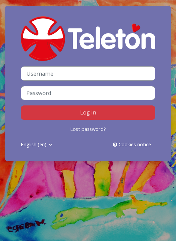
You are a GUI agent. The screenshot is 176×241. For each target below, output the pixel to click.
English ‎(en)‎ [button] (34, 144)
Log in (88, 112)
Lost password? (88, 129)
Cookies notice (132, 144)
